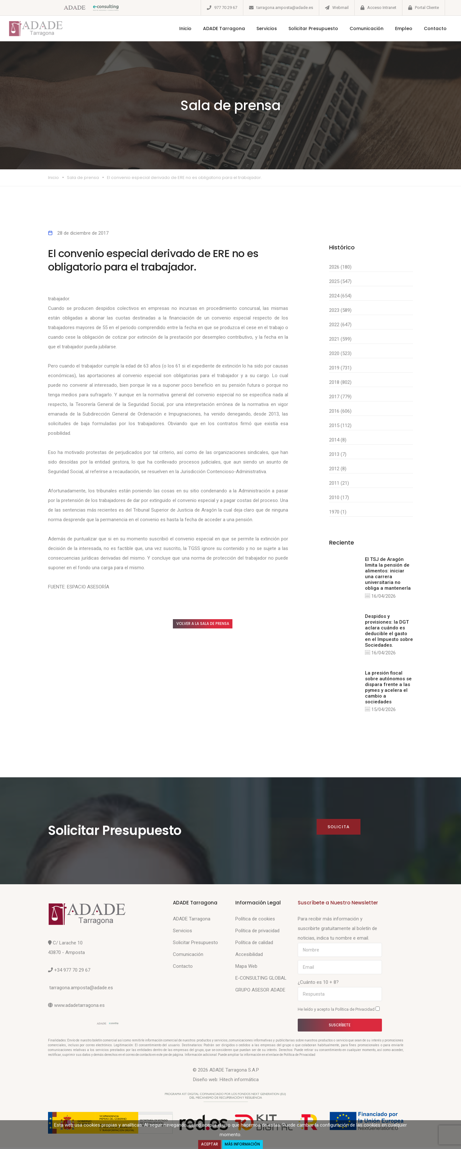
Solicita (338, 828)
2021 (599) (340, 339)
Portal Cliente (427, 7)
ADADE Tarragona (217, 28)
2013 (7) (337, 454)
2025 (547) (340, 281)
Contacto (428, 28)
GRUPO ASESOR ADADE (260, 991)
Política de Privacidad (355, 1010)
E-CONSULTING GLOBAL (261, 980)
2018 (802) (340, 382)
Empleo (396, 28)
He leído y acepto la (339, 1010)
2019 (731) (340, 368)
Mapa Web (246, 968)
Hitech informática (239, 1081)
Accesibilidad (249, 956)
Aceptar (208, 1144)
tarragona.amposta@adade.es (284, 7)
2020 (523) (340, 353)
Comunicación (359, 28)
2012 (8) (337, 469)
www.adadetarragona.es (79, 1007)
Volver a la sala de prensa (209, 624)
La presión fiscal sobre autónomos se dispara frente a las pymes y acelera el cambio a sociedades (388, 688)
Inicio (178, 28)
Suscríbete (340, 1026)
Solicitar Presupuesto (306, 28)
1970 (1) (337, 512)
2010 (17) (339, 497)
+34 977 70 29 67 (72, 972)
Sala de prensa (83, 177)
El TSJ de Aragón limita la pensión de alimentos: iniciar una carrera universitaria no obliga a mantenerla (388, 573)
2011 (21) (339, 483)
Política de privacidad (257, 932)
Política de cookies (255, 920)
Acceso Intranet (381, 7)
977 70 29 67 (225, 7)
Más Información (243, 1144)
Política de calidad (254, 944)
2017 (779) (340, 397)
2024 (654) (340, 296)
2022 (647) (340, 325)
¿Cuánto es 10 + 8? (318, 984)
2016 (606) (340, 411)
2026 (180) (340, 267)
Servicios (259, 28)
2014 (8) (337, 440)
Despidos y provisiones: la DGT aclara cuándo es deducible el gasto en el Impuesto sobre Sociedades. (389, 631)
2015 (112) (340, 425)
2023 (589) (340, 310)
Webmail (340, 7)
